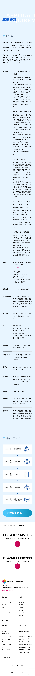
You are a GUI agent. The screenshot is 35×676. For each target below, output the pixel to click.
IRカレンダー (22, 613)
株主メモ (21, 610)
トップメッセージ (6, 602)
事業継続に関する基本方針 (25, 636)
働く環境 (4, 641)
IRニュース (21, 602)
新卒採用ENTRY (18, 513)
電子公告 (21, 615)
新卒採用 (4, 631)
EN (17, 666)
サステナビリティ (7, 657)
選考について (5, 647)
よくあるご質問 (6, 650)
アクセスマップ (18, 272)
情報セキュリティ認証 (24, 641)
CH (22, 666)
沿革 (3, 607)
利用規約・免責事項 (24, 652)
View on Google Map (8, 590)
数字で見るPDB (6, 639)
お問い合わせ (22, 626)
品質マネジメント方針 (24, 647)
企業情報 (4, 597)
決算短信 (21, 607)
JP (13, 666)
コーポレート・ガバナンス (8, 610)
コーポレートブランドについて (8, 614)
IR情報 (20, 597)
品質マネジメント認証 (24, 649)
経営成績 (21, 605)
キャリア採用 (5, 633)
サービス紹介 (5, 621)
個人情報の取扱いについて (25, 644)
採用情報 (4, 626)
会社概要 (4, 605)
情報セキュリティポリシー (25, 639)
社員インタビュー (6, 644)
